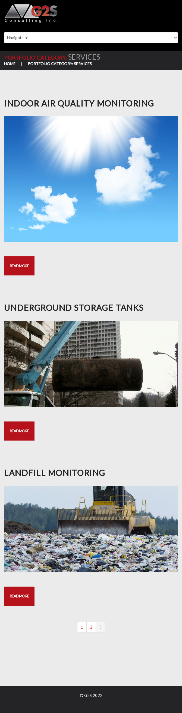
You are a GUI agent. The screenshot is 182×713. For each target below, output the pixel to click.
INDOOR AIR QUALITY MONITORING (79, 103)
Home (9, 63)
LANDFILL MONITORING (54, 473)
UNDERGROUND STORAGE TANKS (74, 307)
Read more (19, 265)
